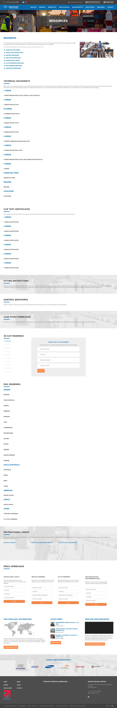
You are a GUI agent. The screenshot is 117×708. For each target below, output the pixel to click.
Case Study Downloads (13, 57)
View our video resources (94, 644)
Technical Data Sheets (13, 50)
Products (51, 7)
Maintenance (76, 7)
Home (5, 681)
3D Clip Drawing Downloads (15, 63)
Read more (55, 642)
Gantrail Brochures (12, 55)
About (33, 7)
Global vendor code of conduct (77, 705)
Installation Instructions (14, 52)
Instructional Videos (13, 60)
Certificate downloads (13, 68)
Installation (63, 7)
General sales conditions (62, 705)
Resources (101, 7)
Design (41, 7)
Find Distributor (10, 647)
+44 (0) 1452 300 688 (11, 2)
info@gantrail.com (94, 693)
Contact (110, 7)
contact (45, 214)
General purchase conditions (47, 705)
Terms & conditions (32, 705)
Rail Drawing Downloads (14, 65)
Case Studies (90, 7)
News (18, 681)
